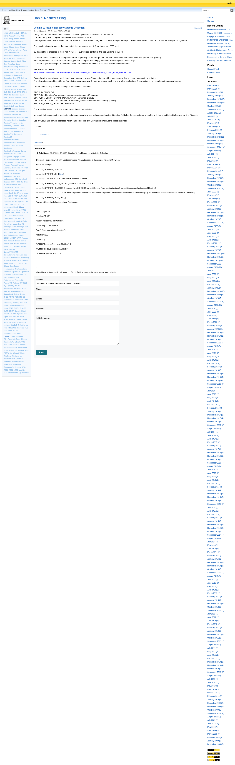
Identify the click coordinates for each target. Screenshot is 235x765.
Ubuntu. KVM (9, 342)
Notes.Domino (9, 255)
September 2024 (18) (216, 147)
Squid (6, 317)
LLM (18, 213)
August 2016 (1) (214, 466)
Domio (23, 151)
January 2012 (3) (214, 631)
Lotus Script (18, 215)
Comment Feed (213, 72)
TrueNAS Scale (14, 339)
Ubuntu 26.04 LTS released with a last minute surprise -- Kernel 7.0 (220, 33)
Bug (16, 67)
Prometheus (8, 288)
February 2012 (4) (214, 628)
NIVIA (19, 238)
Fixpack (7, 165)
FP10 (26, 168)
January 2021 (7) (214, 288)
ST (18, 317)
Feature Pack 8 (14, 162)
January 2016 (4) (214, 490)
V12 (17, 345)
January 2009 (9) (214, 741)
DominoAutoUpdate (11, 140)
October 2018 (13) (214, 380)
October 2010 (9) (214, 669)
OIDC (26, 263)
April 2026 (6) (213, 85)
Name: (39, 289)
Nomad (11, 241)
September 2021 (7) (215, 264)
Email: (39, 299)
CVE (5, 92)
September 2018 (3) (215, 384)
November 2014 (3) (215, 528)
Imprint (229, 3)
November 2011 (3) (215, 634)
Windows (7, 356)
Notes (16, 244)
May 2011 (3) (212, 652)
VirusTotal (13, 350)
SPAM (23, 311)
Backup (7, 61)
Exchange (8, 159)
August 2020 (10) (214, 305)
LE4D (6, 204)
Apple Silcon (9, 47)
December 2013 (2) (215, 562)
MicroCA (7, 230)
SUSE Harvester (10, 322)
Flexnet (14, 165)
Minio (6, 232)
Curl (24, 89)
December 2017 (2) (215, 415)
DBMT (6, 98)
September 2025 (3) (215, 109)
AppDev (7, 44)
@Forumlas (24, 373)
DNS (16, 103)
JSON (16, 196)
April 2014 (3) (213, 549)
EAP (14, 154)
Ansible (12, 41)
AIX (22, 36)
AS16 (10, 50)
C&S (10, 92)
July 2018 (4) (212, 391)
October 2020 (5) (214, 298)
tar (27, 325)
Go (11, 173)
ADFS (6, 36)
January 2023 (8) (214, 209)
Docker (21, 106)
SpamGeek (8, 314)
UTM (10, 345)
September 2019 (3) (215, 343)
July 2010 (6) (212, 679)
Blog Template (9, 64)
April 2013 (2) (213, 590)
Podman (16, 283)
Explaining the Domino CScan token (220, 57)
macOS (19, 221)
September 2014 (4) (215, 535)
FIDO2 (23, 162)
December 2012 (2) (215, 603)
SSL (14, 317)
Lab (26, 201)
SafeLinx (7, 300)
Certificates (14, 72)
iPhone (20, 193)
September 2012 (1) (215, 610)
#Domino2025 (13, 373)
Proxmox (17, 288)
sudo (19, 319)
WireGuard (8, 364)
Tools (10, 331)
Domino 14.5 (24, 112)
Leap (11, 204)
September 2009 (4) (215, 713)
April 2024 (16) (213, 164)
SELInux (23, 303)
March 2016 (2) (213, 483)
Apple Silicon (20, 47)
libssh (15, 207)
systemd (7, 325)
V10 (13, 345)
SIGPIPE (17, 308)
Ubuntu (24, 339)
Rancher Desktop (18, 291)
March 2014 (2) (213, 552)
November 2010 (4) (215, 665)
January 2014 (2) (214, 559)
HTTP (13, 182)
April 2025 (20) (213, 127)
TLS (26, 328)
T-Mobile (21, 325)
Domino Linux (18, 126)
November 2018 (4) (215, 377)
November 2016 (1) (215, 456)
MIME (22, 230)
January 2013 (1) (214, 600)
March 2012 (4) (213, 624)
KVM (12, 201)
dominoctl (21, 142)
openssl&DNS (17, 274)
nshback (7, 258)
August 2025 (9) (214, 113)
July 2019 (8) (212, 350)
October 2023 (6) (214, 185)
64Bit (6, 33)
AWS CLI (15, 58)
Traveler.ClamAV (17, 336)
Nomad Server (20, 241)
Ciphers (24, 78)
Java (5, 196)
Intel (11, 193)
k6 (22, 199)
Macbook (11, 221)
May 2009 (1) (212, 727)
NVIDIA (25, 260)
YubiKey (22, 370)
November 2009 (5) (215, 706)
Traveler (7, 336)
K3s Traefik (15, 199)
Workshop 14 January (12, 367)
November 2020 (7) (215, 295)
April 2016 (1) (213, 480)
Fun (19, 171)
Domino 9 (7, 114)
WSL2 (6, 370)
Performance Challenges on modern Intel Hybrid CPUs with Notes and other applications (220, 40)
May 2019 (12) (213, 356)
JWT (25, 196)
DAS (22, 95)
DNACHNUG (8, 103)
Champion (8, 78)
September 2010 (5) (215, 672)
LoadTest (24, 213)
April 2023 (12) (213, 199)
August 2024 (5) (214, 151)
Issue (26, 193)
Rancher (7, 291)
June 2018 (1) (213, 394)
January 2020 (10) (214, 329)
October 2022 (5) (214, 219)
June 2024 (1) (213, 157)
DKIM (24, 100)
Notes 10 (23, 244)
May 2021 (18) (213, 278)
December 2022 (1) (215, 212)
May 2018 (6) (212, 398)
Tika (5, 328)
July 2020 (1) (212, 308)
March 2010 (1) (213, 693)
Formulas (16, 168)
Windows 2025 (9, 359)
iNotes (22, 190)
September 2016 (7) (215, 463)
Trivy (6, 339)
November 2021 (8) (215, 257)
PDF (17, 277)
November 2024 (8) (215, 140)
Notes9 (12, 249)
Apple (24, 44)
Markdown (8, 224)
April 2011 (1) (213, 655)
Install (6, 193)
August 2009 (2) (214, 717)
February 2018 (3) (214, 408)
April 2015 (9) (213, 511)
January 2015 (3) (214, 521)
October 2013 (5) (214, 569)
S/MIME (14, 325)
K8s (25, 199)
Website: (40, 308)
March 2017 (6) (213, 442)
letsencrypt (8, 207)
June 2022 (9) (213, 233)
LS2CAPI (17, 218)
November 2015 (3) (215, 497)
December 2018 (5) (215, 374)
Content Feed (213, 69)
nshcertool (15, 258)
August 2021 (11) (214, 267)
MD (23, 224)
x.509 (16, 370)
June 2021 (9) (213, 274)
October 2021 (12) (214, 260)
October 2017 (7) (214, 422)
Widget (16, 353)
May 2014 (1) (212, 545)
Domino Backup (10, 117)
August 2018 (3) (214, 387)
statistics (13, 319)
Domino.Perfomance (12, 151)
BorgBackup (9, 67)
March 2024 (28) (214, 168)
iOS (15, 193)
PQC (5, 286)
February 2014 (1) (214, 555)
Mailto (24, 221)
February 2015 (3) (214, 518)
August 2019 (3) (214, 346)
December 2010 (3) (215, 662)
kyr (16, 201)
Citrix (6, 81)
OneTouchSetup (21, 269)
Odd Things (18, 263)
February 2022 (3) (214, 247)
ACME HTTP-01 (20, 33)
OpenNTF (7, 272)
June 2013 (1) (213, 583)
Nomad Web (8, 244)
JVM (20, 196)
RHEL (6, 297)
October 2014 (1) (214, 531)
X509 (11, 370)
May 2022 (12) (213, 236)
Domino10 (18, 134)
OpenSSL (7, 274)
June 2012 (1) (213, 617)
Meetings (20, 227)
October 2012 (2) (214, 607)
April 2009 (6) (213, 730)
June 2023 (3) (213, 192)
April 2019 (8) (213, 360)
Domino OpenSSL (11, 128)
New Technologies (11, 235)
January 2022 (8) (214, 250)
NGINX (6, 238)
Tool (5, 331)
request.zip (44, 134)
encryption (8, 157)
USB (5, 345)
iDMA (6, 190)
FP (22, 168)
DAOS (24, 92)
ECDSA (20, 154)
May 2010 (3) (212, 686)
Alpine (16, 39)
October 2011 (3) (214, 638)
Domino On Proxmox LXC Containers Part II (220, 30)
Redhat (17, 294)
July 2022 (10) (213, 229)
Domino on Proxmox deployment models (220, 43)
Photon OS (19, 280)
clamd (18, 81)
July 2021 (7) (212, 271)
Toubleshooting (10, 333)
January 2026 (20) (214, 96)
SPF (14, 314)
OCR (11, 263)
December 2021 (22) (216, 254)
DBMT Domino (15, 98)
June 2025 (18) (213, 120)
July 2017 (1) (212, 432)
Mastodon (17, 224)
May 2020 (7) (212, 315)
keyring (7, 201)
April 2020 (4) (213, 319)
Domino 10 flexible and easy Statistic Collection (59, 28)
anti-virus (19, 41)
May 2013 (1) (212, 586)
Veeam (22, 345)
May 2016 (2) (212, 477)
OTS (5, 277)
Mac (5, 221)
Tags (5, 29)
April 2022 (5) (213, 240)
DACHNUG (16, 92)
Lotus (10, 215)
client (24, 81)
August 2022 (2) (214, 226)
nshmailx (7, 260)
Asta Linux (17, 50)
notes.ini (19, 255)
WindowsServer (18, 361)
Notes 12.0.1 (8, 246)
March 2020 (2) (213, 322)
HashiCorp (8, 176)
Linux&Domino (10, 210)
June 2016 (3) (213, 473)
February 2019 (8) (214, 367)
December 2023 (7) (215, 178)
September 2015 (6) (215, 504)
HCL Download (21, 179)
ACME (11, 33)
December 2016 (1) (215, 453)
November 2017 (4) (215, 418)
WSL (24, 367)
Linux (21, 207)
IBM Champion (12, 185)
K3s (9, 199)
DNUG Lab (13, 106)
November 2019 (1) (215, 336)
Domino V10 (18, 131)
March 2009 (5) (213, 734)
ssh (10, 317)
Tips (22, 328)
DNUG (6, 106)
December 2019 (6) (215, 332)
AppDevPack (16, 44)
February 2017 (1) (214, 446)
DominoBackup (10, 142)
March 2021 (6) (213, 284)
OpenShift (16, 272)
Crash (15, 86)
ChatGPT (16, 78)
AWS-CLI (7, 58)
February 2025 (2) (214, 130)
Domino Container (19, 120)
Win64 (22, 353)
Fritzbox (11, 171)
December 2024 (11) (216, 137)
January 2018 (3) (214, 411)
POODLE (23, 283)
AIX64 (6, 39)
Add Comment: (43, 318)
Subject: (40, 279)
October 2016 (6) (214, 459)
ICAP (16, 187)
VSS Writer (8, 353)
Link (61, 174)
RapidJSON (8, 294)
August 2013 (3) (214, 576)
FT (16, 171)
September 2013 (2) (215, 573)
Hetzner (7, 182)
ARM (6, 50)
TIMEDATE (12, 328)
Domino (7, 109)
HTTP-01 (19, 182)
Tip (18, 328)
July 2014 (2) (212, 542)
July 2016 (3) (212, 470)
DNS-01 (22, 103)
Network (22, 232)
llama (13, 213)
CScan (14, 89)
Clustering (14, 84)
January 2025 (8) (214, 133)
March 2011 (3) (213, 658)
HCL (14, 176)
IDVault (12, 190)
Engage (16, 157)
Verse (6, 350)
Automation (8, 55)
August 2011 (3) (214, 645)
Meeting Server (10, 227)
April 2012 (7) (213, 621)
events (22, 157)
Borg (18, 64)
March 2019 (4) (213, 363)
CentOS (15, 69)
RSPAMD (18, 297)
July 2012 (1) (212, 614)
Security (16, 303)
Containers (8, 86)
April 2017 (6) (213, 439)
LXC (23, 218)
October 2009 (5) (214, 710)
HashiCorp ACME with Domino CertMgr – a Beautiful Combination (220, 54)
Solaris (17, 311)
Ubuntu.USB (20, 342)
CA (10, 69)
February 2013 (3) (214, 597)
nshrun (15, 260)
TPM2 (19, 333)
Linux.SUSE (21, 210)
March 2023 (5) (213, 202)
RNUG (11, 297)
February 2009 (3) (214, 737)
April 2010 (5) (213, 689)
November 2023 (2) (215, 181)
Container (23, 84)
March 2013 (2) (213, 593)
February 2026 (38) (215, 92)
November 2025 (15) (216, 103)
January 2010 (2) (214, 700)
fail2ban (15, 159)
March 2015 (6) (213, 514)
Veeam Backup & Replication (15, 347)
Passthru (11, 277)
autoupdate (18, 55)
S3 (24, 297)
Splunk (20, 314)
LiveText (7, 213)
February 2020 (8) (214, 326)
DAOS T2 (7, 95)
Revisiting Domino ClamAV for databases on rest (220, 60)
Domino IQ (8, 126)
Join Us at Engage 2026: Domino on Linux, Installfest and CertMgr (220, 47)
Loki (5, 215)
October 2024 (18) (214, 144)
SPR (25, 314)
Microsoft (15, 230)
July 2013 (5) (212, 579)
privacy (11, 286)
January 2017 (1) (214, 449)
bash (19, 61)
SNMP (11, 311)
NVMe (6, 263)
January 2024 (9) (214, 175)
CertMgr (23, 72)
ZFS (5, 373)
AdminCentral (14, 36)
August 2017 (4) (214, 428)
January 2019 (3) (214, 370)
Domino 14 (13, 112)
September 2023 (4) (215, 188)
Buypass (22, 67)
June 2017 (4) (213, 435)
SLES (24, 308)
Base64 (13, 61)
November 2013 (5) (215, 566)
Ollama (6, 266)
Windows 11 (17, 356)
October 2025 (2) (214, 106)
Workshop (17, 364)
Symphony (21, 322)
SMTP (6, 311)
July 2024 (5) (212, 154)
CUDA (19, 89)
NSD (25, 255)
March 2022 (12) (214, 243)
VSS (26, 350)
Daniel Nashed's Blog (50, 18)
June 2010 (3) (213, 682)
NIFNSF (13, 238)
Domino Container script (13, 123)
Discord (18, 100)
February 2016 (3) (214, 487)
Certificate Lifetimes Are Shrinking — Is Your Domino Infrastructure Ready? (220, 50)
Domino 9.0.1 (17, 114)
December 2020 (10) (216, 291)
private (17, 286)
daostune (15, 95)
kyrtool (21, 201)
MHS (26, 227)
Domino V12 (8, 134)
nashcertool (13, 232)
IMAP (17, 190)
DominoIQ (8, 148)
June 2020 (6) (213, 312)
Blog (24, 61)
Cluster (6, 84)
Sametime (19, 300)
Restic (22, 294)
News (21, 235)
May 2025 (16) (213, 123)
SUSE (24, 319)
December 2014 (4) (215, 525)
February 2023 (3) (214, 205)
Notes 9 (17, 246)
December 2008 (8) (215, 744)
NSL (20, 260)
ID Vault (21, 187)
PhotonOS (8, 283)
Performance (9, 280)
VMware (21, 350)
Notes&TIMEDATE (11, 252)
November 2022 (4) (215, 216)
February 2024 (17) (215, 171)
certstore (7, 75)
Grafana (16, 173)
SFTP (11, 308)
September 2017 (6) (215, 425)
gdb (23, 171)
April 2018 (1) (213, 401)
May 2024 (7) (212, 161)
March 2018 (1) (213, 404)
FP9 (5, 171)
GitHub (6, 173)
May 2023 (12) (213, 195)
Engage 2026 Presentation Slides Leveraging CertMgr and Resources (220, 36)
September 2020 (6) (215, 302)
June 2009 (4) (213, 724)
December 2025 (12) (216, 99)
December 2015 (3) (215, 494)
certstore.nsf (17, 75)
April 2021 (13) (213, 281)
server (6, 305)
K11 (5, 199)
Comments (38, 142)
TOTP (15, 331)
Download (8, 154)
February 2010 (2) (214, 696)
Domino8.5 (8, 137)
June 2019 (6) (213, 353)
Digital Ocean (9, 100)
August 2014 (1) (214, 538)
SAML (26, 300)
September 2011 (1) (215, 641)
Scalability (8, 303)
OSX (26, 274)
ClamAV (12, 81)
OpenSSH (25, 272)
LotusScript (8, 218)
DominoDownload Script (13, 145)
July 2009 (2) (212, 720)
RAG (24, 288)
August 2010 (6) (214, 676)
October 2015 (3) (214, 501)
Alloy (11, 39)
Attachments (14, 53)
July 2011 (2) (212, 648)
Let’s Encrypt (19, 204)
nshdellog (25, 258)
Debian (24, 98)
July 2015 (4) (212, 507)
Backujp (22, 58)
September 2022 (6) (215, 223)
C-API (6, 69)
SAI (12, 300)
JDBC (10, 196)
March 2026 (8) (213, 89)
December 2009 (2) (215, 703)
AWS (26, 55)
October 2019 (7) (214, 339)
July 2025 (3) (212, 116)
